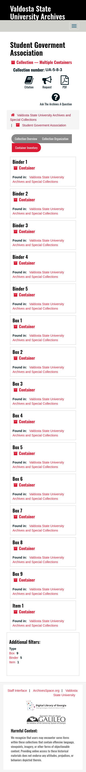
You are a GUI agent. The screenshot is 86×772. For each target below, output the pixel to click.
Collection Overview (26, 138)
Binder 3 (20, 225)
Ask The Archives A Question (56, 99)
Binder (14, 657)
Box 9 (18, 573)
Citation (28, 82)
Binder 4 (20, 256)
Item (12, 662)
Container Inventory (26, 147)
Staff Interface (17, 690)
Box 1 (17, 320)
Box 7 (17, 510)
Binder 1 (20, 161)
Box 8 (18, 542)
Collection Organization (55, 138)
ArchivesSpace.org (46, 690)
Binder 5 (20, 288)
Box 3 (18, 383)
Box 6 (18, 478)
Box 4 (18, 415)
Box (12, 653)
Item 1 (18, 605)
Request (47, 82)
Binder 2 (20, 193)
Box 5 (17, 447)
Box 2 (18, 352)
